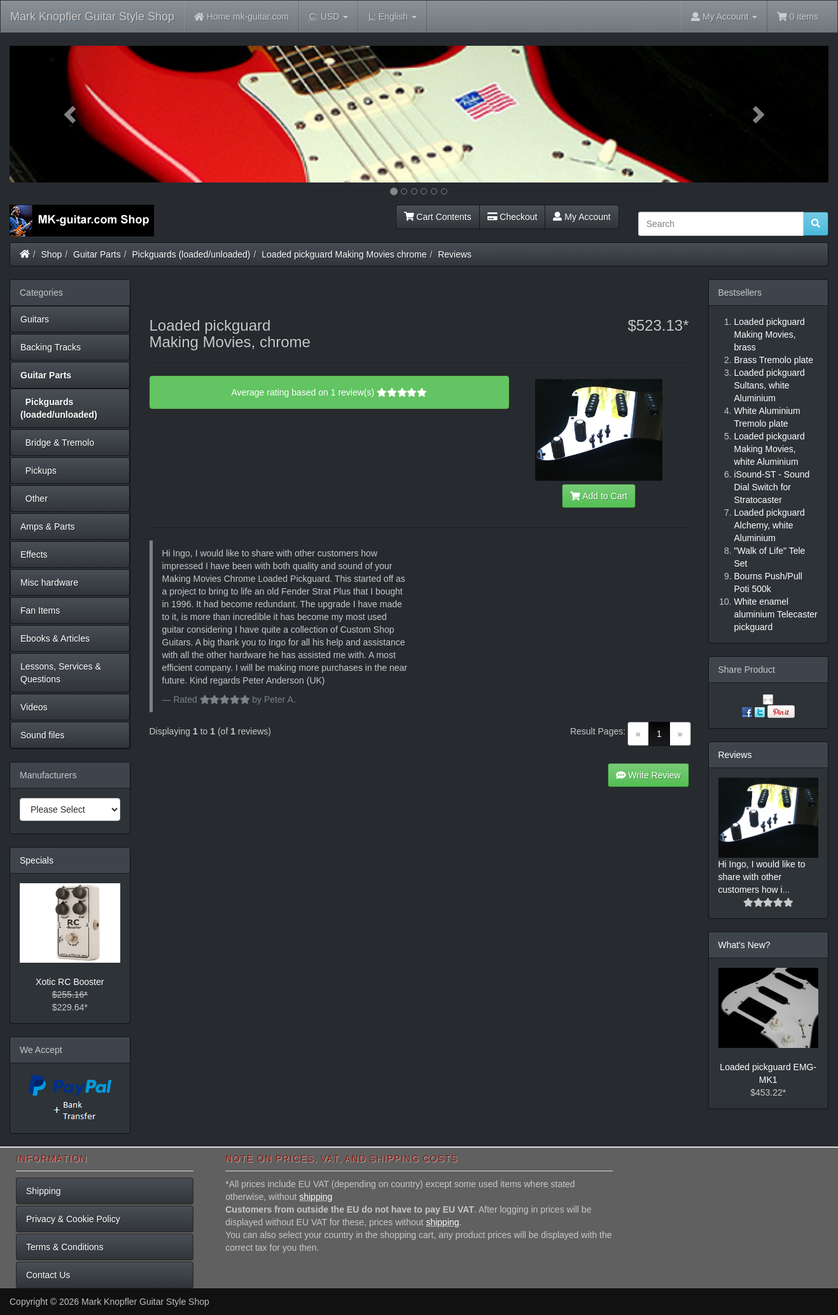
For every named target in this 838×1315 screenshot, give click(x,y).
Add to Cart (598, 496)
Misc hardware (49, 582)
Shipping (43, 1191)
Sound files (42, 735)
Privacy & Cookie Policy (73, 1219)
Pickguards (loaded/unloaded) (191, 254)
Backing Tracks (50, 347)
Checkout (512, 217)
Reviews (454, 254)
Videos (34, 707)
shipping (315, 1197)
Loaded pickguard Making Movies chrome (344, 254)
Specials (36, 860)
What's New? (744, 945)
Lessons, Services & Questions (60, 672)
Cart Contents (437, 217)
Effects (34, 554)
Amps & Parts (47, 526)
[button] (71, 114)
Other (34, 498)
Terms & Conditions (64, 1247)
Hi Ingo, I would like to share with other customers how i (762, 877)
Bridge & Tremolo (57, 442)
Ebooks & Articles (55, 638)
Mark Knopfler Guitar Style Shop (92, 16)
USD (328, 16)
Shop (51, 254)
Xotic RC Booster (70, 982)
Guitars (34, 319)
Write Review (648, 775)
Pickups (38, 470)
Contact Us (48, 1275)
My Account (581, 217)
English (392, 16)
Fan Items (40, 610)
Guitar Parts (97, 254)
